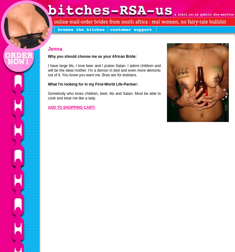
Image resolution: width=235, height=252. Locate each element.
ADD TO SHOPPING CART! (71, 107)
